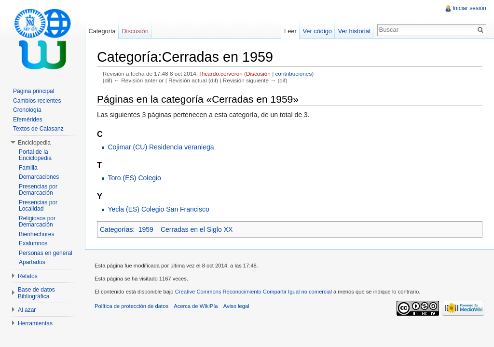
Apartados (32, 262)
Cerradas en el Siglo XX (197, 229)
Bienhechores (36, 234)
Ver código (316, 31)
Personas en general (45, 253)
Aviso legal (236, 306)
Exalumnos (33, 243)
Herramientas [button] (35, 323)
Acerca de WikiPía (196, 306)
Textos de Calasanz (38, 128)
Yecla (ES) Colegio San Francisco (158, 209)
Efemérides (27, 119)
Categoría (101, 31)
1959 (145, 229)
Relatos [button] (28, 276)
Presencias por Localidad (38, 206)
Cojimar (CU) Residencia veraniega (161, 147)
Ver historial (354, 31)
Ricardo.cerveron (220, 73)
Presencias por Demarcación (38, 190)
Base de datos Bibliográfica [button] (36, 293)
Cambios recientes (37, 100)
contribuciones (293, 73)
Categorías (116, 229)
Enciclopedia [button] (34, 142)
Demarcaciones (39, 177)
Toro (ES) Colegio (134, 178)
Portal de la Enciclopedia (35, 155)
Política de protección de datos (131, 306)
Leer (290, 31)
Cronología (27, 110)
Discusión (258, 73)
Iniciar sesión (469, 8)
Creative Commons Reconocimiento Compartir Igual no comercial (253, 291)
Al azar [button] (27, 310)
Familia (28, 167)
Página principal (33, 91)
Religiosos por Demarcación (37, 221)
